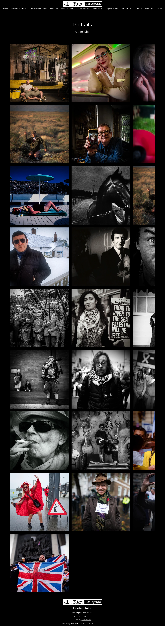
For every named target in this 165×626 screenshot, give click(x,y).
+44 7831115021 (81, 616)
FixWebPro (86, 619)
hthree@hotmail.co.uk (82, 613)
